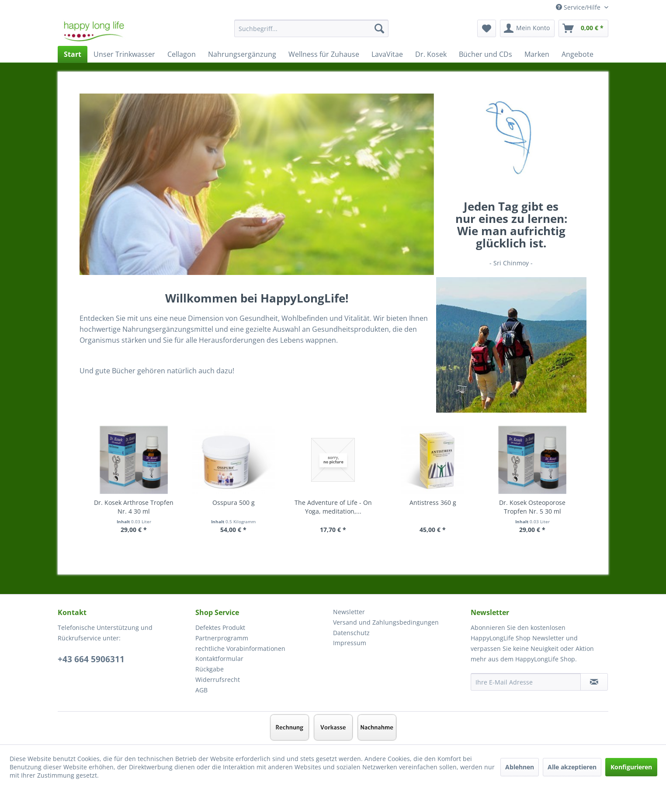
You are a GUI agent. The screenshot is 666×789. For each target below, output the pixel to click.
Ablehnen (519, 767)
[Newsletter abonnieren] (594, 682)
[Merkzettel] (486, 28)
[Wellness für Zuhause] (323, 54)
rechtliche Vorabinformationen (240, 648)
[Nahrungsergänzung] (242, 54)
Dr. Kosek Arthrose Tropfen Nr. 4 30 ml (133, 506)
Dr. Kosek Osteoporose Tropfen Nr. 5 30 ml (532, 506)
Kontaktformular (219, 658)
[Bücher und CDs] (485, 54)
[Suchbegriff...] (311, 28)
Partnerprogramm (221, 638)
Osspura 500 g (233, 502)
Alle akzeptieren (572, 767)
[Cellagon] (181, 54)
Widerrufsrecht (217, 679)
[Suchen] (379, 28)
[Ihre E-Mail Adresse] (526, 682)
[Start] (72, 54)
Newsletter (349, 612)
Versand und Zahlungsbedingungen (386, 622)
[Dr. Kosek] (431, 54)
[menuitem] (311, 32)
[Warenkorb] (583, 28)
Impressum (349, 643)
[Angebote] (577, 54)
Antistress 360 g (432, 502)
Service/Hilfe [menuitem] (579, 7)
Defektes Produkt (220, 627)
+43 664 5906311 (91, 659)
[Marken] (536, 54)
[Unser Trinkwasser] (124, 54)
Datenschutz (351, 633)
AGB (201, 690)
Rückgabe (209, 669)
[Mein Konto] (527, 28)
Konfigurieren (631, 767)
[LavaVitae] (387, 54)
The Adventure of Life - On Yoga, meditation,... (333, 506)
